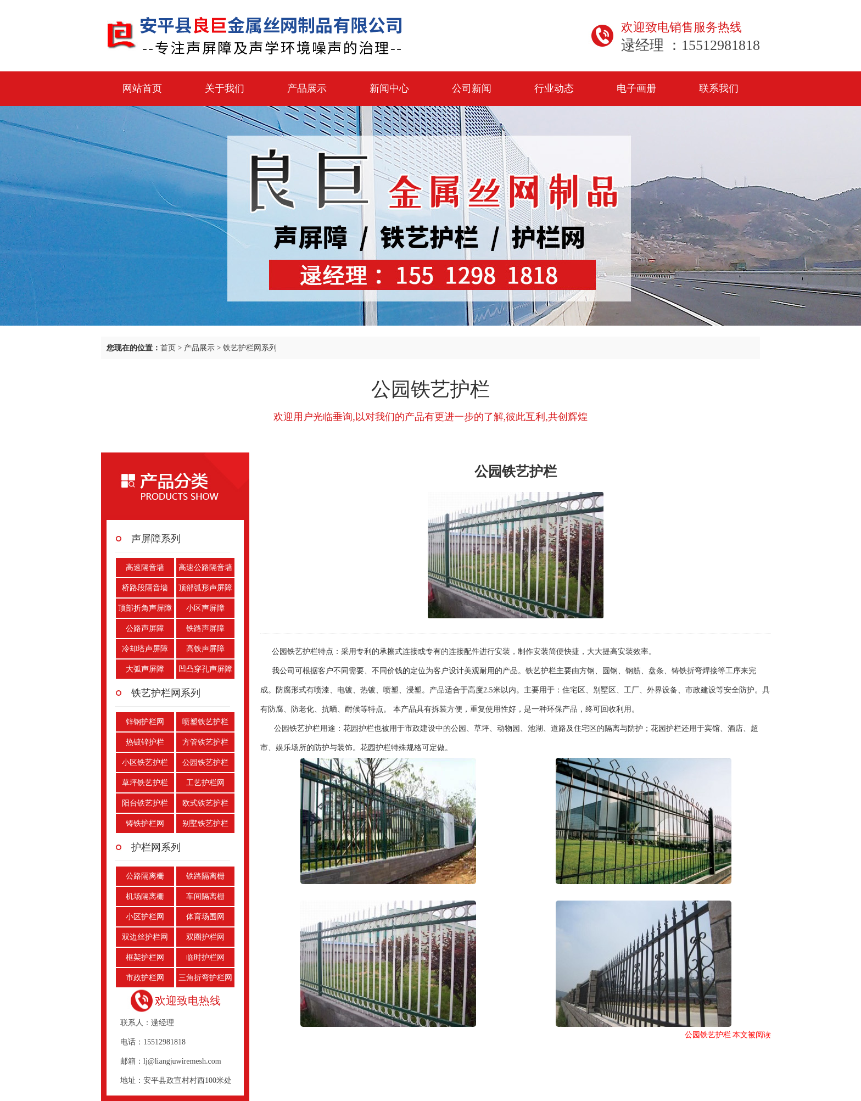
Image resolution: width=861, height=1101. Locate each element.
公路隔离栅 (145, 876)
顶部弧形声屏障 (205, 588)
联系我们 (719, 88)
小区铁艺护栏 (145, 762)
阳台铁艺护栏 (145, 803)
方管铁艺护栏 (205, 742)
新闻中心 (389, 88)
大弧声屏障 (145, 669)
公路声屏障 (145, 628)
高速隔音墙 (145, 567)
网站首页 (142, 88)
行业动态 (554, 88)
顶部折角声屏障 (145, 608)
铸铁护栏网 (145, 823)
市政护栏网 (145, 978)
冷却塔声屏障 (145, 649)
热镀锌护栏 (145, 742)
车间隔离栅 (205, 896)
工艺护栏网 (205, 783)
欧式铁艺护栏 (205, 803)
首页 (168, 348)
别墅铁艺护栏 (205, 823)
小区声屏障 (205, 608)
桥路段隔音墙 (145, 588)
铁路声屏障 (205, 628)
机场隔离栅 (145, 896)
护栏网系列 (156, 847)
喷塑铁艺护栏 (205, 722)
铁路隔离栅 (205, 876)
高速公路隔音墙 (205, 567)
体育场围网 (205, 917)
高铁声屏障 (205, 649)
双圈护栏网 (205, 937)
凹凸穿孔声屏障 (205, 669)
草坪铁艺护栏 (145, 783)
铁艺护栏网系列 (250, 348)
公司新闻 (471, 88)
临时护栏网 (205, 957)
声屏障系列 (156, 538)
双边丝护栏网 (145, 937)
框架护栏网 (145, 957)
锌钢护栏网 (145, 722)
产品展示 (307, 88)
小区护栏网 (145, 917)
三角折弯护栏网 (205, 978)
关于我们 (224, 88)
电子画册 (636, 88)
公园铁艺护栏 (205, 762)
